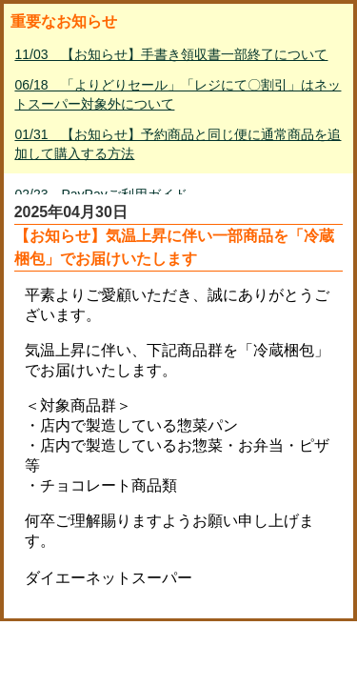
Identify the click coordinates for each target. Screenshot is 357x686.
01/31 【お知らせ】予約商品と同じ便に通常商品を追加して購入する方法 (177, 144)
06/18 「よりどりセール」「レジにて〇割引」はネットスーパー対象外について (177, 94)
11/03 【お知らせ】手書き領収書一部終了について (170, 54)
